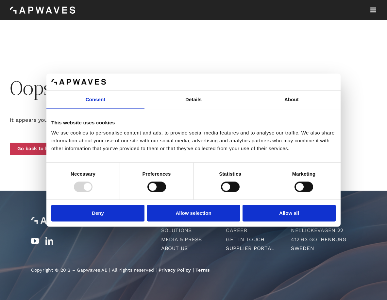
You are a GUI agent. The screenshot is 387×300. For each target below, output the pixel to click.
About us (174, 248)
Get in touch (245, 239)
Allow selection (193, 213)
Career (236, 230)
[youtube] (35, 241)
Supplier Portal (250, 248)
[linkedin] (49, 241)
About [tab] (291, 99)
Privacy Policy (175, 270)
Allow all (289, 213)
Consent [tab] (96, 99)
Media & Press (181, 239)
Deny (98, 213)
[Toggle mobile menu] (373, 10)
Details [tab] (193, 99)
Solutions (176, 230)
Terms (202, 270)
